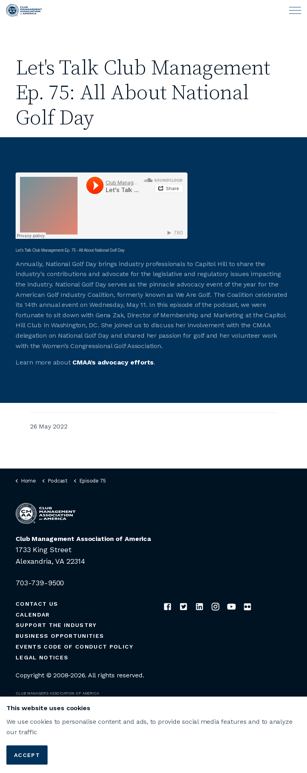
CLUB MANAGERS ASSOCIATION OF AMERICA (57, 693)
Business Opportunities (60, 636)
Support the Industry (56, 625)
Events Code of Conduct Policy (74, 646)
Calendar (33, 614)
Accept (27, 755)
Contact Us (37, 604)
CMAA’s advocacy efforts (113, 362)
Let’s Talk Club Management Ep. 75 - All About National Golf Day (70, 250)
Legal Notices (42, 657)
